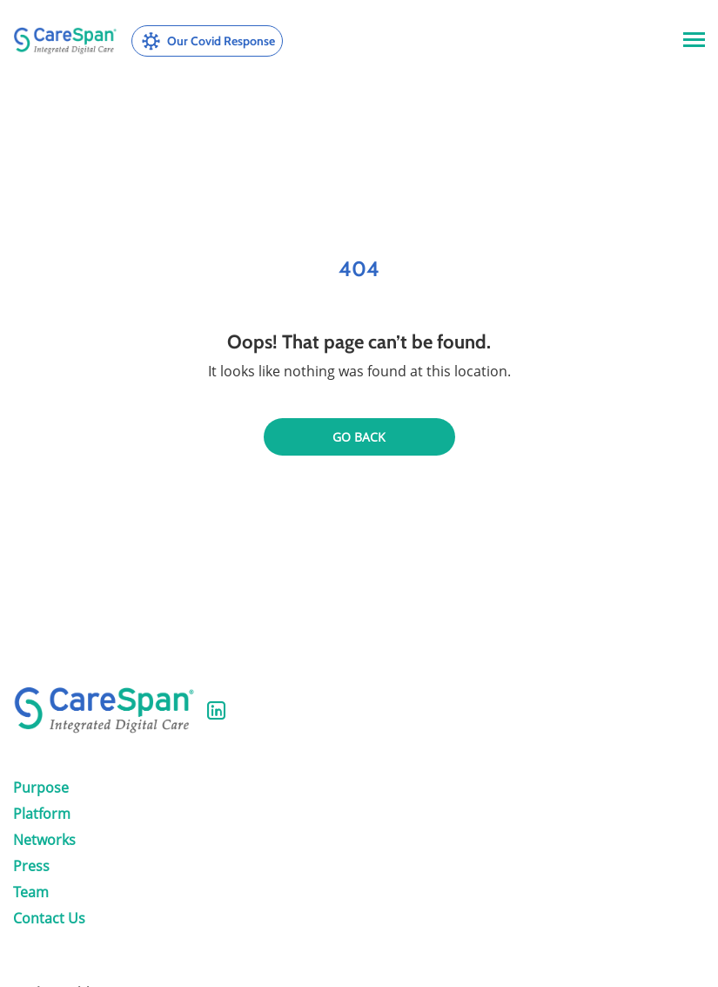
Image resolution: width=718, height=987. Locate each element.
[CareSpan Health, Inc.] (65, 41)
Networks (44, 839)
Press (31, 865)
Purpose (41, 787)
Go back (359, 437)
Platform (41, 813)
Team (31, 892)
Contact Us (49, 918)
